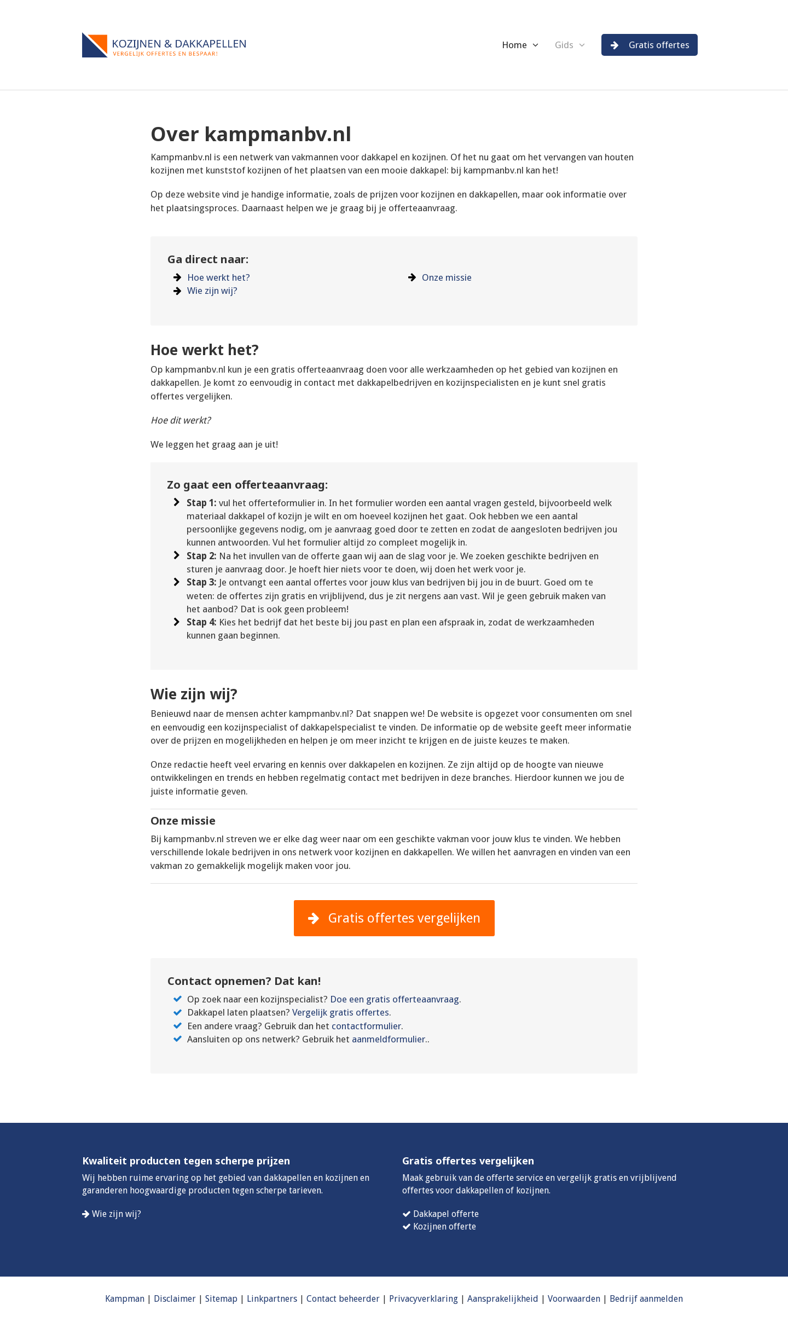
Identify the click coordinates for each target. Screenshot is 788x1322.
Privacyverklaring (423, 1299)
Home (514, 44)
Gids (564, 44)
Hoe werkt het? (218, 277)
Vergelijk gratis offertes (340, 1012)
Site (212, 1299)
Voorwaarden (574, 1299)
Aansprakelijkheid (502, 1299)
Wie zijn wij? (212, 290)
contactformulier (366, 1026)
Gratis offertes (650, 44)
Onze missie (447, 277)
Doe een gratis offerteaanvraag (394, 999)
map (228, 1299)
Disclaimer (175, 1299)
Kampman (124, 1299)
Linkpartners (272, 1299)
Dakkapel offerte (446, 1214)
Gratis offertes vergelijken (394, 918)
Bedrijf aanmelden (646, 1299)
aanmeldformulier (388, 1039)
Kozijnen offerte (444, 1226)
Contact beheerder (343, 1299)
